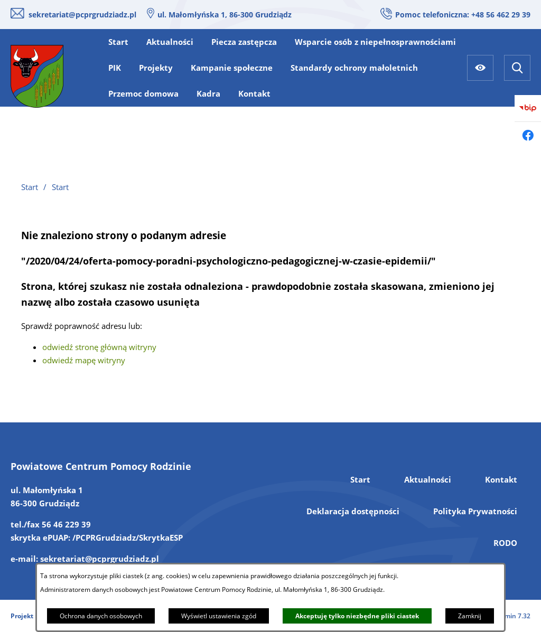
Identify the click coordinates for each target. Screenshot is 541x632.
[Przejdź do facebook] (528, 135)
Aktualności (427, 479)
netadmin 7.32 (508, 615)
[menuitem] (118, 41)
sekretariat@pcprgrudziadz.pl (82, 15)
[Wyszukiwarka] (517, 68)
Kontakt (501, 479)
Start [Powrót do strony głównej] (29, 187)
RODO (505, 542)
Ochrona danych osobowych (101, 615)
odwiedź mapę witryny (83, 360)
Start (360, 479)
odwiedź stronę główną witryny (99, 347)
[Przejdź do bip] (528, 108)
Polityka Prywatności (475, 511)
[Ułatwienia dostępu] (480, 68)
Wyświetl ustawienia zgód (218, 615)
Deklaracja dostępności (352, 511)
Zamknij (469, 615)
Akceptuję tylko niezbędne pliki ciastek (357, 615)
